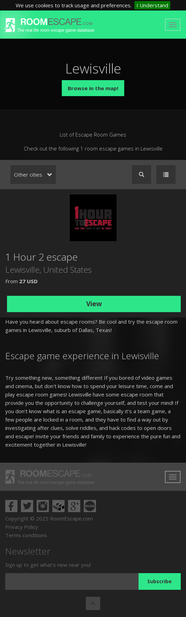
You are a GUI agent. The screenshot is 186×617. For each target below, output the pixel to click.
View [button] (94, 303)
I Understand (152, 5)
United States (67, 269)
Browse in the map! (93, 88)
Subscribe (159, 581)
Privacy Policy (21, 526)
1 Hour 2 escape (41, 256)
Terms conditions (26, 535)
